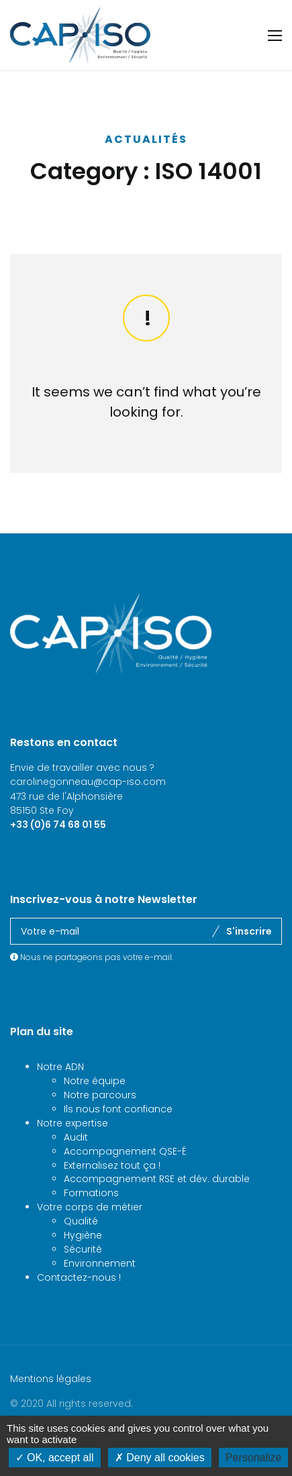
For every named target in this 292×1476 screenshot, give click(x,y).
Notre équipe (95, 1109)
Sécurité (83, 1277)
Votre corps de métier (89, 1235)
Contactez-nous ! (79, 1305)
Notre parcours (100, 1123)
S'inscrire (248, 959)
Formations (91, 1221)
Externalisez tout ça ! (112, 1193)
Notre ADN (60, 1095)
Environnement (100, 1291)
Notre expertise (72, 1151)
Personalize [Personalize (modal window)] (254, 1457)
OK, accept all (54, 1457)
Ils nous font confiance (118, 1137)
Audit (76, 1165)
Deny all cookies (160, 1457)
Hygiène (83, 1263)
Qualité (81, 1249)
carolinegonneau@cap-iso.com (88, 809)
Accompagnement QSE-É (125, 1179)
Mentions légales (50, 1407)
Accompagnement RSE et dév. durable (157, 1207)
